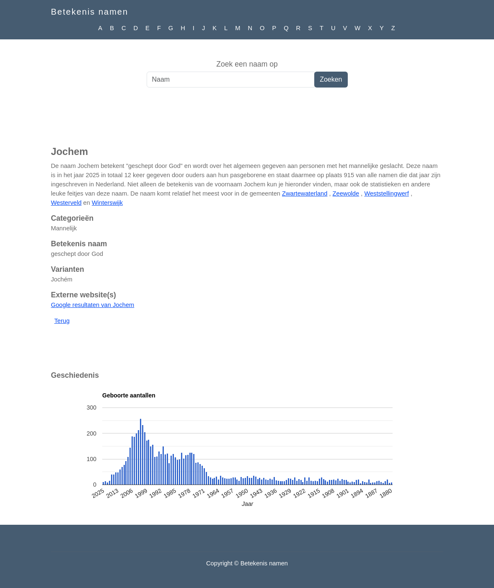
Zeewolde (346, 193)
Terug (62, 320)
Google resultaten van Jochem (92, 305)
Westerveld (66, 202)
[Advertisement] (247, 121)
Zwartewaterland (304, 193)
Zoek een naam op (247, 64)
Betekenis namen (90, 11)
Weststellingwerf (386, 193)
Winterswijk (107, 202)
